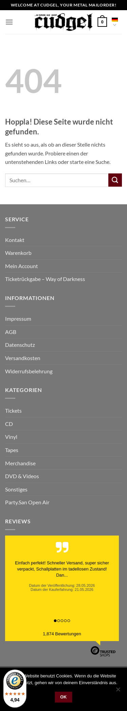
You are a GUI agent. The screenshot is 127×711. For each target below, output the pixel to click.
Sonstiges (16, 489)
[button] (9, 22)
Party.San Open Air (27, 502)
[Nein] (118, 691)
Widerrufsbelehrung (28, 371)
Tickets (13, 410)
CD (9, 423)
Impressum (18, 318)
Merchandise (20, 463)
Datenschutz (20, 344)
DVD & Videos (22, 476)
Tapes (11, 450)
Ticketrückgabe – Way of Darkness (45, 279)
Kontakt (14, 240)
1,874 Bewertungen (62, 633)
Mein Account (21, 266)
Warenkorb (18, 252)
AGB (10, 332)
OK (63, 697)
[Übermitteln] (115, 180)
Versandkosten (22, 358)
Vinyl (11, 436)
